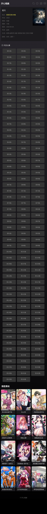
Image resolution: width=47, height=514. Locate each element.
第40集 (9, 130)
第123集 (37, 294)
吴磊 (15, 33)
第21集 (38, 87)
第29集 (23, 106)
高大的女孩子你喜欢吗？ (10, 412)
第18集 (38, 81)
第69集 (38, 185)
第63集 (38, 172)
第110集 (23, 270)
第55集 (9, 160)
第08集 (23, 63)
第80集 (23, 209)
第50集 (23, 148)
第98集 (23, 245)
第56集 (23, 160)
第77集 (23, 203)
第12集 (38, 69)
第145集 (9, 343)
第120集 (37, 288)
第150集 (37, 349)
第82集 (9, 215)
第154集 (9, 361)
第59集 (23, 166)
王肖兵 (27, 33)
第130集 (9, 312)
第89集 (23, 227)
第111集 (37, 270)
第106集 (9, 264)
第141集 (37, 330)
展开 (12, 37)
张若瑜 (20, 33)
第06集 (38, 57)
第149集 (23, 349)
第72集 (38, 191)
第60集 (38, 166)
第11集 (23, 69)
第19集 (9, 87)
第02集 (23, 51)
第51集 (38, 148)
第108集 (37, 264)
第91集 (9, 233)
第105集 (37, 257)
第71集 (23, 191)
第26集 (23, 99)
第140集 (23, 330)
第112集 (9, 276)
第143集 (23, 337)
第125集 (23, 300)
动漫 (7, 21)
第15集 (38, 75)
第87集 (38, 221)
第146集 (23, 343)
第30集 (38, 106)
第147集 (37, 343)
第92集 (23, 233)
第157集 (9, 367)
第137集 (23, 324)
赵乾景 (12, 33)
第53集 (23, 154)
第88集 (9, 227)
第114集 (37, 276)
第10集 (9, 69)
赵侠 (7, 30)
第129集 (37, 306)
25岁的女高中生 (39, 412)
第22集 (9, 93)
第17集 (23, 81)
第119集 (23, 288)
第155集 (23, 361)
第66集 (38, 179)
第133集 (9, 318)
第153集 (37, 355)
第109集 (9, 270)
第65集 (23, 179)
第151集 (9, 355)
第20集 (23, 87)
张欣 (23, 33)
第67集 (9, 185)
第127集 (9, 306)
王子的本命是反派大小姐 (25, 489)
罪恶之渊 (23, 438)
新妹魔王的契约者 (39, 463)
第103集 (9, 257)
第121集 (9, 294)
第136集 (9, 324)
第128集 (23, 306)
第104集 (23, 257)
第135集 (37, 318)
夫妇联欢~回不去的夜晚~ (25, 463)
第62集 (23, 172)
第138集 (37, 324)
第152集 (23, 355)
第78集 (38, 203)
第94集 (9, 239)
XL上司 (23, 412)
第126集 (37, 300)
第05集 (23, 57)
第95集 (23, 239)
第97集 (9, 245)
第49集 (9, 148)
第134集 (23, 318)
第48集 (38, 142)
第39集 (38, 124)
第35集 (23, 118)
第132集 (37, 312)
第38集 (23, 124)
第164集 (23, 379)
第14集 (23, 75)
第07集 (9, 63)
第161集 (23, 373)
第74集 (23, 197)
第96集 (38, 239)
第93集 (38, 233)
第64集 (9, 179)
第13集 (9, 75)
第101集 (23, 251)
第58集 (9, 166)
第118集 (9, 288)
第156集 (37, 361)
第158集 (23, 367)
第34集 (9, 118)
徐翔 (7, 33)
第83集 (23, 215)
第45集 (38, 136)
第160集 (9, 373)
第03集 (38, 51)
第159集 (37, 367)
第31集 (9, 112)
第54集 (38, 154)
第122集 (23, 294)
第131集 (23, 312)
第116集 (23, 282)
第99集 (38, 245)
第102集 (37, 251)
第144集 (37, 337)
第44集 (23, 136)
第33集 (38, 112)
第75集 (38, 197)
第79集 (9, 209)
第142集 (9, 337)
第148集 (9, 349)
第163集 (9, 379)
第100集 (9, 251)
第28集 (9, 106)
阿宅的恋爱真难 (39, 489)
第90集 (38, 227)
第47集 (23, 142)
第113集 (23, 276)
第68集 (23, 185)
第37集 (9, 124)
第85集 (9, 221)
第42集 (38, 130)
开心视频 (5, 3)
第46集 (9, 142)
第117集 (37, 282)
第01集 (9, 51)
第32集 (23, 112)
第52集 (9, 154)
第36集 (38, 118)
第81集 (38, 209)
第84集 (38, 215)
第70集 (9, 191)
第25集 (9, 99)
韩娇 (31, 33)
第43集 (9, 136)
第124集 (9, 300)
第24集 (38, 93)
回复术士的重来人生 (8, 438)
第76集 (9, 203)
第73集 (9, 197)
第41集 (23, 130)
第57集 (38, 160)
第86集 (23, 221)
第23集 (23, 93)
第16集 (9, 81)
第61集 (9, 172)
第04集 (9, 57)
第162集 (37, 373)
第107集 (23, 264)
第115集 (9, 282)
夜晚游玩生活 (39, 438)
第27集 (38, 99)
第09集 (38, 63)
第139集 (9, 330)
